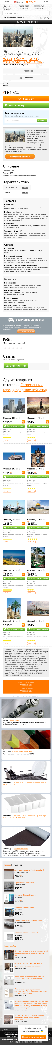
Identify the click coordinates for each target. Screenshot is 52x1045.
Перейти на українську (33, 1036)
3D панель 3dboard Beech (24, 908)
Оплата (9, 244)
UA (45, 2)
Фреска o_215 (26, 691)
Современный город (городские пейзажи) (25, 387)
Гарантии (10, 279)
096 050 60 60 (39, 6)
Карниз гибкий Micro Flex (24, 882)
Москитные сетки (21, 872)
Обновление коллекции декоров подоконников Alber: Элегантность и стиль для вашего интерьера (30, 991)
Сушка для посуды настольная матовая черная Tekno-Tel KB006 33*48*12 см (24, 783)
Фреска (25, 187)
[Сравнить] (45, 18)
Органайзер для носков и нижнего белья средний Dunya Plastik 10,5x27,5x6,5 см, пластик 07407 (24, 817)
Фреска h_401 (9, 621)
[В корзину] (23, 421)
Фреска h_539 (33, 621)
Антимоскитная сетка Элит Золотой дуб (29, 870)
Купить (41, 120)
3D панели (18, 897)
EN (47, 2)
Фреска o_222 (9, 418)
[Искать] (48, 13)
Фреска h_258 (9, 519)
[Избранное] (41, 18)
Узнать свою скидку (15, 426)
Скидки (31, 2)
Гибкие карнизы (20, 885)
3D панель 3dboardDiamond (25, 895)
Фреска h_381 (9, 570)
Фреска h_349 (33, 519)
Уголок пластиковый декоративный (22, 751)
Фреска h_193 (9, 469)
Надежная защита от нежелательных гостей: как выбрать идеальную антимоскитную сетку (31, 953)
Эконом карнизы (15, 720)
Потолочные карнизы (22, 922)
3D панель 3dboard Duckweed (26, 933)
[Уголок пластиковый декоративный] (26, 740)
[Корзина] (48, 18)
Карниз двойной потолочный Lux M (28, 920)
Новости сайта (10, 946)
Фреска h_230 (33, 469)
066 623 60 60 (39, 9)
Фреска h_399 (33, 570)
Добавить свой (16, 365)
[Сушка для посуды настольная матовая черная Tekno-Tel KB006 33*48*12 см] (26, 771)
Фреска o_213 (26, 685)
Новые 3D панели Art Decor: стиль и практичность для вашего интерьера (28, 965)
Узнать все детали (26, 331)
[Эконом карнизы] (26, 709)
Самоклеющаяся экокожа (21, 849)
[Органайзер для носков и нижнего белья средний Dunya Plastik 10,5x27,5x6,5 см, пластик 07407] (26, 804)
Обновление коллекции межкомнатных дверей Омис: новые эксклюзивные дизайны (29, 978)
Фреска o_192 (33, 418)
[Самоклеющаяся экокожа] (26, 837)
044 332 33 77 (24, 6)
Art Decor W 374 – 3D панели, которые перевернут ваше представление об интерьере (29, 1017)
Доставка (10, 201)
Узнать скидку (14, 105)
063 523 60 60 (24, 9)
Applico (5, 86)
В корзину (26, 98)
